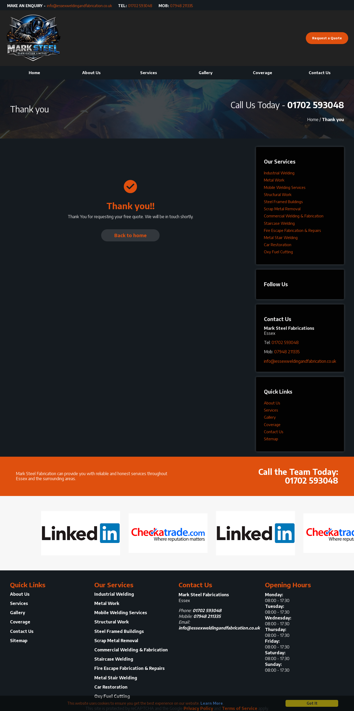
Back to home (130, 235)
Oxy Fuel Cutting (278, 251)
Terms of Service (239, 708)
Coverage (262, 72)
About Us (91, 72)
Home (34, 72)
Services (148, 72)
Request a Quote (327, 38)
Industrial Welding (279, 172)
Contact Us (320, 72)
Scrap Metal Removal (282, 208)
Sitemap (271, 438)
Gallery (206, 72)
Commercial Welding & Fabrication (293, 215)
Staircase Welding (279, 223)
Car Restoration (277, 244)
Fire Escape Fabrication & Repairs (292, 230)
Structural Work (277, 194)
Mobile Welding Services (285, 187)
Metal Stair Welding (281, 237)
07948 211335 (181, 6)
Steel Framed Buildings (283, 201)
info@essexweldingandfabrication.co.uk (79, 6)
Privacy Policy (198, 708)
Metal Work (274, 180)
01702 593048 (140, 6)
